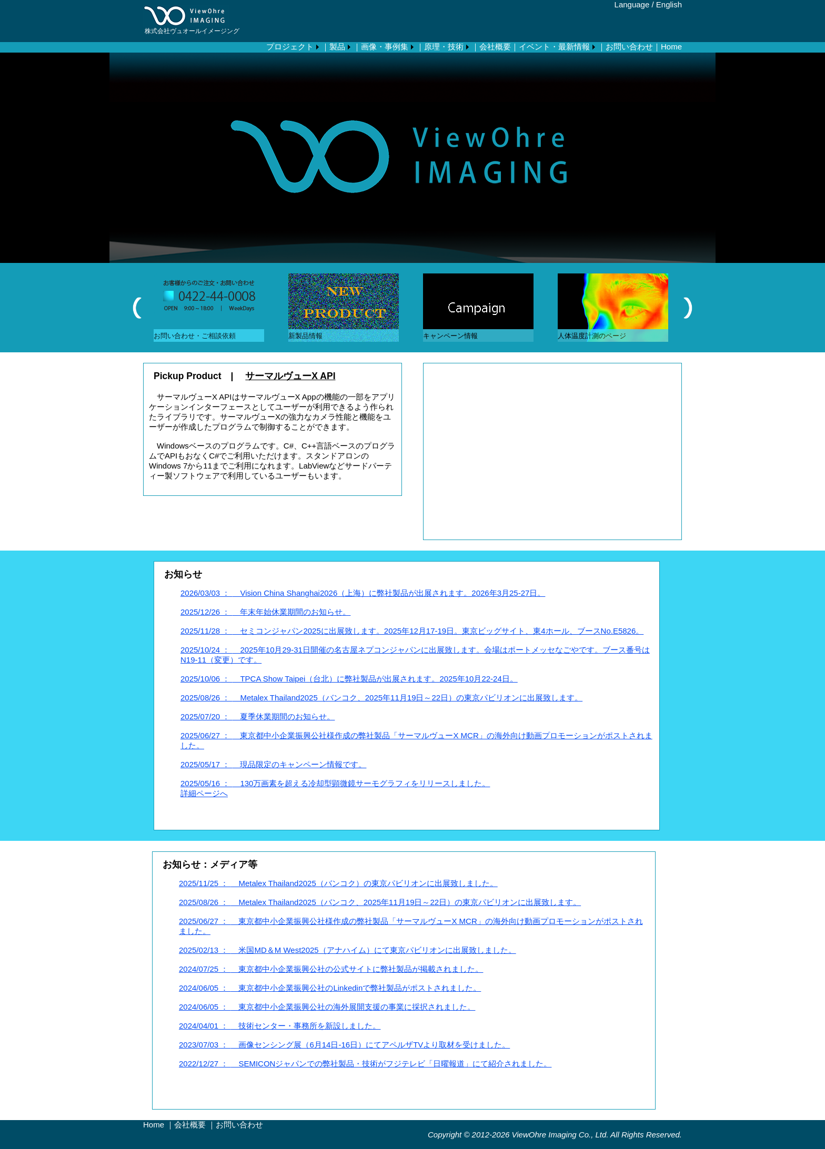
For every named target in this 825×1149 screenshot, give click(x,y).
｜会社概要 (491, 46)
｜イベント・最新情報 (550, 46)
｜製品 (333, 46)
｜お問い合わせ (625, 46)
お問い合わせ (239, 1124)
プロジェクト (290, 46)
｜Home (667, 46)
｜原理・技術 (440, 46)
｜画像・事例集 (380, 46)
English (669, 4)
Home (153, 1124)
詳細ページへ (204, 793)
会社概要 (190, 1124)
